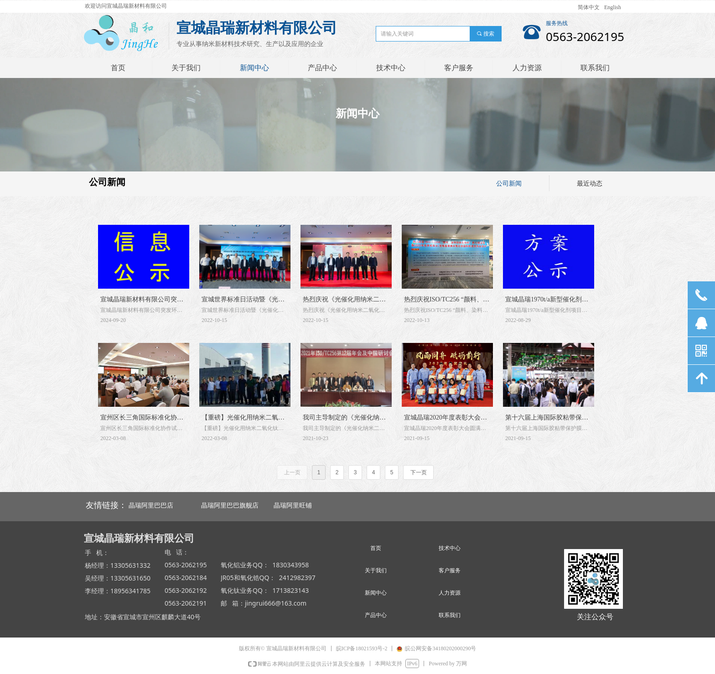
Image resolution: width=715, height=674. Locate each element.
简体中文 (589, 7)
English (612, 7)
